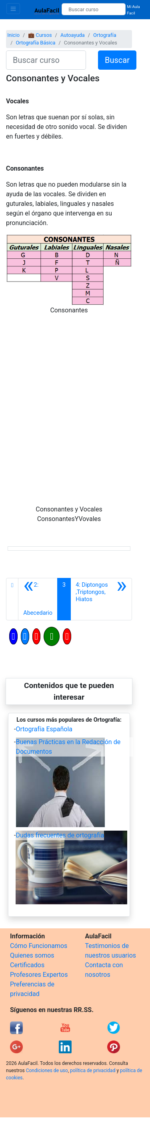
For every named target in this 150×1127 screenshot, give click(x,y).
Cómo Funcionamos (38, 946)
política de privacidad (92, 1070)
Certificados (27, 965)
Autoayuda (72, 35)
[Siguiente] (101, 599)
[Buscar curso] (93, 9)
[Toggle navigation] (13, 8)
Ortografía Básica (35, 43)
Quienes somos (32, 955)
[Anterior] (38, 599)
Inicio (13, 35)
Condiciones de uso (47, 1070)
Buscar (117, 60)
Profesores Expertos (39, 974)
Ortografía (104, 35)
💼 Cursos (40, 35)
